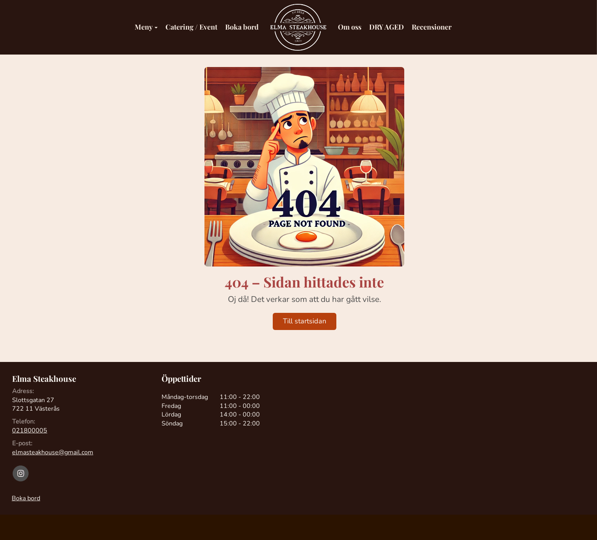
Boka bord (242, 27)
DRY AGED (386, 27)
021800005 (29, 430)
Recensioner (431, 27)
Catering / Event (191, 27)
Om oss (349, 27)
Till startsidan (304, 321)
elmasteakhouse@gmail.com (52, 452)
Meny (146, 27)
